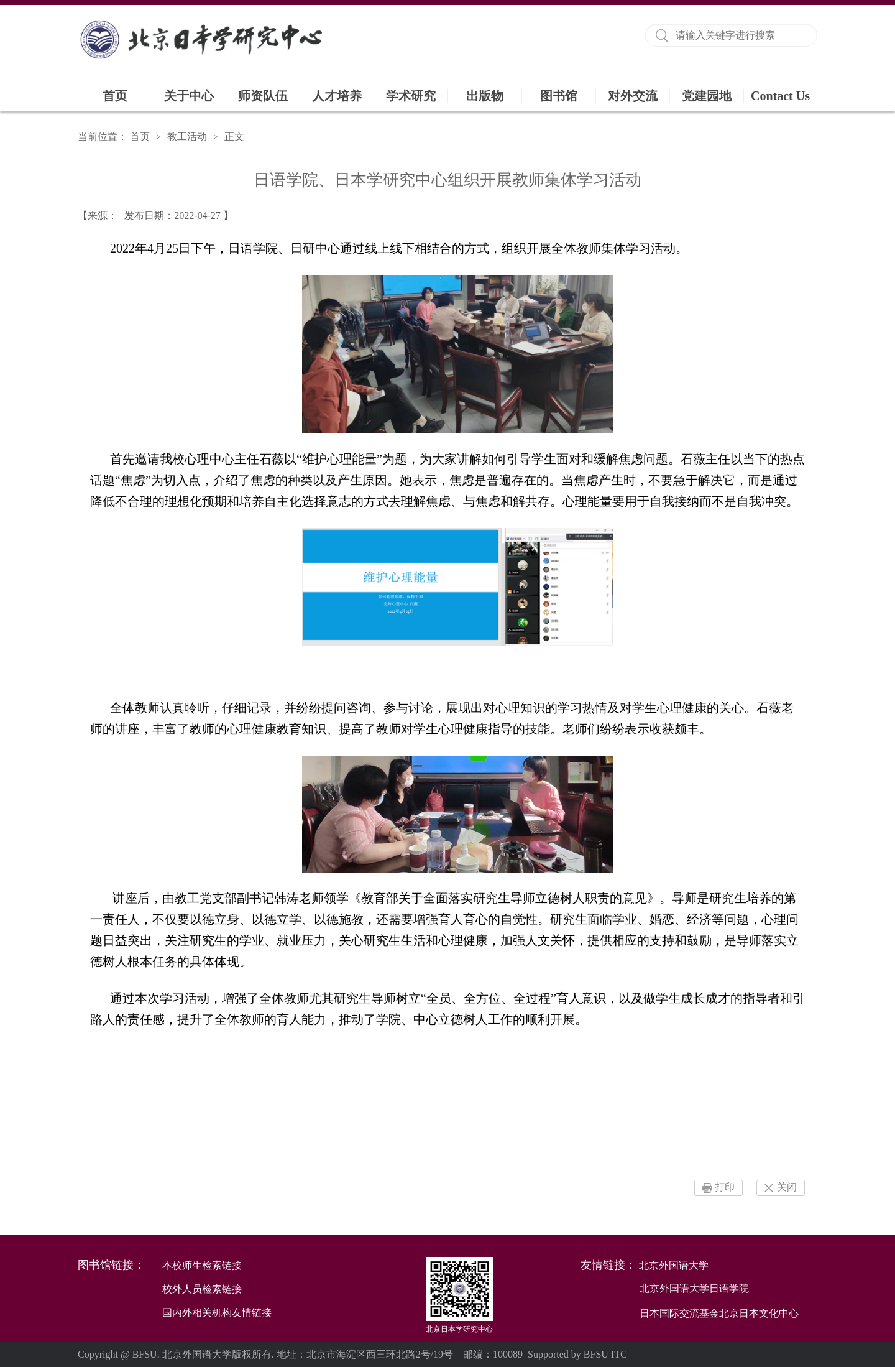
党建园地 (707, 96)
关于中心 (189, 96)
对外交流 (633, 96)
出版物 (484, 96)
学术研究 (411, 96)
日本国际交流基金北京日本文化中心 (719, 1313)
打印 (725, 1187)
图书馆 (558, 96)
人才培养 (337, 96)
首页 (115, 96)
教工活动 (187, 136)
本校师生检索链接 (202, 1265)
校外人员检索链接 (202, 1289)
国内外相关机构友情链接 (217, 1312)
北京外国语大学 (674, 1265)
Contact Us (780, 96)
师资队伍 (263, 96)
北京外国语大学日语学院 (694, 1288)
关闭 (787, 1187)
